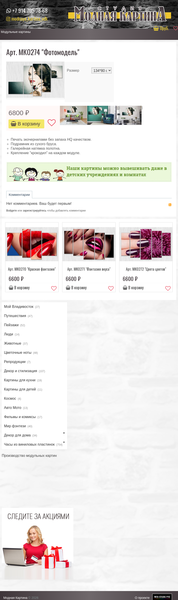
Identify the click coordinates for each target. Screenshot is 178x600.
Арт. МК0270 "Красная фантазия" (32, 269)
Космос (12, 398)
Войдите (11, 210)
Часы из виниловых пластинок (34, 444)
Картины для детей (23, 389)
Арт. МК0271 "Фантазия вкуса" (88, 269)
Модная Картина (15, 598)
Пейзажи (14, 325)
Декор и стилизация (24, 371)
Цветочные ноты (21, 352)
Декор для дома (34, 435)
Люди (11, 334)
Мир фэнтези (18, 426)
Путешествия (18, 316)
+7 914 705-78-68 (30, 10)
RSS (170, 205)
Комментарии (19, 194)
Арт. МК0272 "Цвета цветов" (146, 269)
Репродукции (17, 362)
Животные (16, 343)
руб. (161, 27)
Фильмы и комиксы (23, 417)
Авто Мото (16, 408)
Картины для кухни (23, 380)
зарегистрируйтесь (34, 210)
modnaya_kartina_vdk (27, 18)
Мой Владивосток (22, 306)
